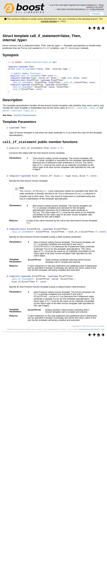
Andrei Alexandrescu (77, 9)
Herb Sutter (61, 9)
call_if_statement (26, 70)
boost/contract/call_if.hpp (40, 62)
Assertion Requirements (24, 121)
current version (49, 21)
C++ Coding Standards (95, 9)
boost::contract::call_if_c (19, 116)
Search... (97, 14)
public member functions (27, 76)
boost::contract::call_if (83, 114)
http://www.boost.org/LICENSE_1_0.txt (91, 332)
